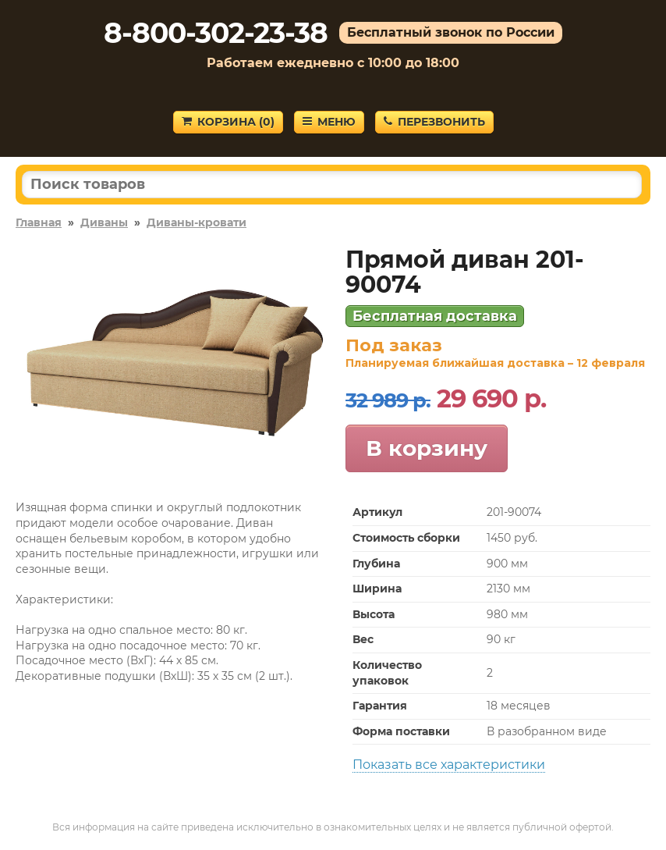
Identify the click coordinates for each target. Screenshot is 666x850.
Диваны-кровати (196, 222)
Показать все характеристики (448, 764)
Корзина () (228, 122)
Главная (39, 222)
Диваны (104, 222)
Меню (329, 122)
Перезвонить (434, 122)
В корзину (426, 448)
